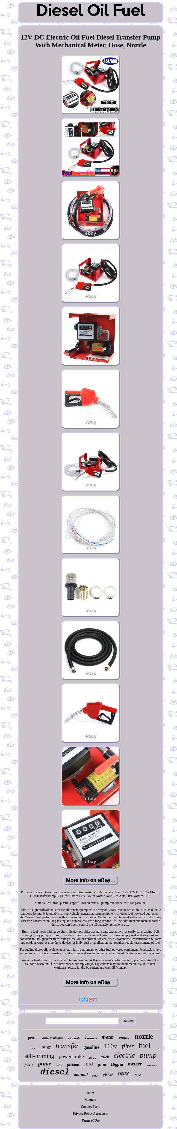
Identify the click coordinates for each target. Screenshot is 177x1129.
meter (107, 1037)
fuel (145, 1045)
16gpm (117, 1064)
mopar (95, 1075)
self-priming (39, 1056)
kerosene (91, 1038)
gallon (101, 1065)
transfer (67, 1045)
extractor (151, 1065)
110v (110, 1046)
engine (124, 1037)
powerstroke (71, 1056)
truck (104, 1057)
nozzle (144, 1036)
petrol (33, 1037)
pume (44, 1063)
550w (59, 1065)
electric (124, 1055)
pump (148, 1055)
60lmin (92, 1058)
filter (128, 1046)
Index (90, 1093)
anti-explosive (53, 1038)
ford (88, 1064)
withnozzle (74, 1038)
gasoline (91, 1047)
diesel (54, 1072)
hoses (33, 1048)
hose (124, 1073)
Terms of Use (91, 1120)
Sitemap (90, 1100)
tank (137, 1075)
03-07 (46, 1047)
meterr (135, 1064)
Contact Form (90, 1106)
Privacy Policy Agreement (90, 1113)
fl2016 (28, 1065)
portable (73, 1065)
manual (81, 1074)
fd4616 (108, 1075)
